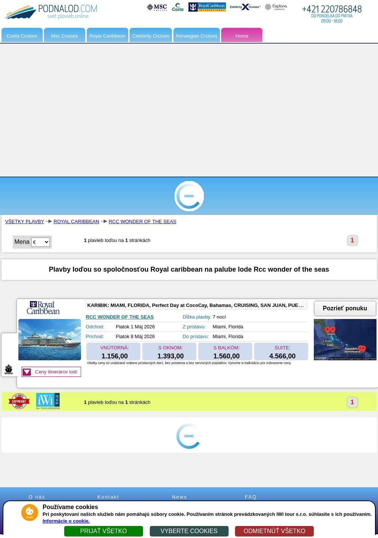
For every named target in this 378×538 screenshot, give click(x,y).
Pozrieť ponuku (345, 308)
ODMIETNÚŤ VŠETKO (274, 531)
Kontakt (108, 497)
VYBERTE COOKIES (189, 531)
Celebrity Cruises (150, 36)
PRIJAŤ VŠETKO (103, 531)
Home (241, 36)
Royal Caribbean (107, 36)
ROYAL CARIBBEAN (76, 221)
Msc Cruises (64, 36)
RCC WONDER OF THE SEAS (142, 221)
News (179, 497)
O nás (37, 497)
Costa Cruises (22, 36)
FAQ (251, 497)
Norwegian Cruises (196, 36)
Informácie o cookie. (66, 521)
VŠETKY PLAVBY (24, 221)
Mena (22, 242)
